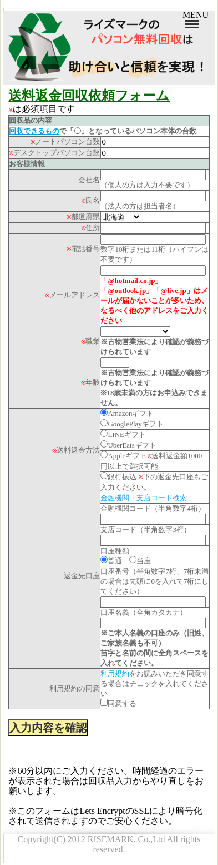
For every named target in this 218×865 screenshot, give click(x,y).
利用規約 (114, 673)
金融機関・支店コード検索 (143, 498)
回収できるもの (34, 131)
